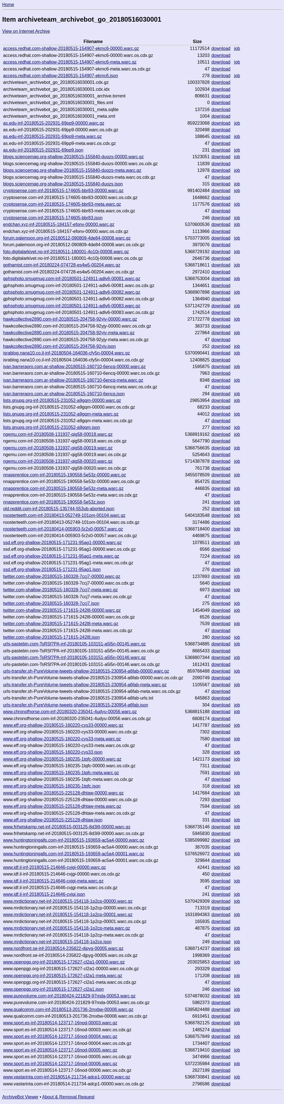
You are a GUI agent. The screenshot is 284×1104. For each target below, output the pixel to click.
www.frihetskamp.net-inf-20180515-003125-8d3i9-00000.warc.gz (66, 826)
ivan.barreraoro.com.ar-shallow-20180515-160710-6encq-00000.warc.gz (74, 366)
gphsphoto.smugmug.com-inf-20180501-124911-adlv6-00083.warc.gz (71, 305)
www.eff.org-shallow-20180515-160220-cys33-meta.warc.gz (62, 738)
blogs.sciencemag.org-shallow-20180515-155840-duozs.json (63, 184)
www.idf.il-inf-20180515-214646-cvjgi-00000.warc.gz (54, 867)
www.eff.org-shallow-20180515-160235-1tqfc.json (51, 786)
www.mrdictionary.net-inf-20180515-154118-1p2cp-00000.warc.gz (68, 901)
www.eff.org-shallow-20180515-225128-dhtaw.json (52, 820)
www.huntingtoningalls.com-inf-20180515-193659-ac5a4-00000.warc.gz (73, 840)
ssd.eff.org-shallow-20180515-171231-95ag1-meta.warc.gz (61, 556)
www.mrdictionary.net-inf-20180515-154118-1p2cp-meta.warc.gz (66, 928)
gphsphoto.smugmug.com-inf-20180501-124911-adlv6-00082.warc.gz (71, 292)
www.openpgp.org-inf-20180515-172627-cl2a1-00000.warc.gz (64, 962)
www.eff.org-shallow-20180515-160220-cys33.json (52, 752)
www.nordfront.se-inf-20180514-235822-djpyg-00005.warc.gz (63, 948)
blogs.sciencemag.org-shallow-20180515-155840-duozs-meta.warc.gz (72, 170)
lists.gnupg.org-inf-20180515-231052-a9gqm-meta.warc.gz (60, 414)
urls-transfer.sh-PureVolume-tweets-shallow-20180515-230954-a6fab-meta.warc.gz (85, 684)
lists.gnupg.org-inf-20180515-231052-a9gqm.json (51, 427)
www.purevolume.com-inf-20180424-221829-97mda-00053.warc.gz (69, 996)
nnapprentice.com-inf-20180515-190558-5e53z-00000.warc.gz (64, 474)
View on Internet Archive (26, 31)
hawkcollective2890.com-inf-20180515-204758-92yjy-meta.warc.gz (69, 332)
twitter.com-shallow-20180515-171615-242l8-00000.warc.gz (62, 610)
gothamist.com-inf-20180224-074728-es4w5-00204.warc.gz (61, 265)
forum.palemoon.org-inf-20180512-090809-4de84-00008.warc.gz (67, 238)
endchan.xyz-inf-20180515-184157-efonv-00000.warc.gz (58, 224)
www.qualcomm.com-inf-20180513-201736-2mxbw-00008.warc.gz (68, 1009)
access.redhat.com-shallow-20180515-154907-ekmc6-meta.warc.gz (69, 62)
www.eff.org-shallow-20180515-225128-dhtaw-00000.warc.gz (63, 793)
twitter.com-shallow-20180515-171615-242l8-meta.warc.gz (60, 623)
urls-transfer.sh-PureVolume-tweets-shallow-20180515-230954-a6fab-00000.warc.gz (86, 671)
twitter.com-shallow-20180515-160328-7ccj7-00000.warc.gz (61, 576)
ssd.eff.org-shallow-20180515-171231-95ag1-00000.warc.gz (62, 542)
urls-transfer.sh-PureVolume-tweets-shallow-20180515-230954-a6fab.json (75, 705)
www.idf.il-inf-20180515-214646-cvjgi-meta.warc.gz (53, 881)
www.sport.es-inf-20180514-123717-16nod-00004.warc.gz (60, 1036)
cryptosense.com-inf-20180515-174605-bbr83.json (52, 217)
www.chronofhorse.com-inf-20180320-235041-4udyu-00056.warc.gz (70, 711)
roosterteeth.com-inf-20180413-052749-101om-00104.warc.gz (64, 515)
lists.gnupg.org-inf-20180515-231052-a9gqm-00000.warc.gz (62, 400)
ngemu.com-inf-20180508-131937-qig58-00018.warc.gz (58, 434)
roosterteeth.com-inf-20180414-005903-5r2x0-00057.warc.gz (63, 529)
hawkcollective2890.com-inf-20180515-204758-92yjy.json (59, 346)
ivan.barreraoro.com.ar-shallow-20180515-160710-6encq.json (64, 393)
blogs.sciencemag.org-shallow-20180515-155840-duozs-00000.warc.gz (73, 156)
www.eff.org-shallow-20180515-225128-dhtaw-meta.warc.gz (62, 806)
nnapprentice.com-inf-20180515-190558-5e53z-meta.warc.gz (63, 488)
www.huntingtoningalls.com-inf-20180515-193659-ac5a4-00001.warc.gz (73, 853)
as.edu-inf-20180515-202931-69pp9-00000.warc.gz (53, 123)
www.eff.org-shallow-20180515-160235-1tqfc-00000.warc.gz (62, 759)
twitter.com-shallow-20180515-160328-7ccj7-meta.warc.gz (60, 589)
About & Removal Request (68, 1097)
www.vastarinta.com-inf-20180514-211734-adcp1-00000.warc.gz (66, 1077)
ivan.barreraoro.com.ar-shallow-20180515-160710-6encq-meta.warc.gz (73, 380)
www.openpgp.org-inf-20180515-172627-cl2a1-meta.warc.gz (62, 975)
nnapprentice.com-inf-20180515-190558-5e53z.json (54, 502)
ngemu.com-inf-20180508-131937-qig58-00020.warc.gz (58, 461)
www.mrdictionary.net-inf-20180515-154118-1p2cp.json (57, 941)
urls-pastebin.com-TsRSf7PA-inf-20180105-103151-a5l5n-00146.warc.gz (74, 657)
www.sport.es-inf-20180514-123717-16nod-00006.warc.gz (60, 1063)
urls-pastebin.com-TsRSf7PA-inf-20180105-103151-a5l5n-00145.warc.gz (74, 644)
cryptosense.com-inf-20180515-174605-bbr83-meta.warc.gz (62, 204)
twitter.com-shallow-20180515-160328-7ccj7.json (51, 603)
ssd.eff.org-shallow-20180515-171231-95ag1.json (52, 569)
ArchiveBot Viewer (20, 1097)
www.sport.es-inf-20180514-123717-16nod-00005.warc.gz (60, 1050)
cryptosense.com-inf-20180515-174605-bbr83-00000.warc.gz (63, 190)
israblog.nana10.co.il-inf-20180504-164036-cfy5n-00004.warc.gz (66, 353)
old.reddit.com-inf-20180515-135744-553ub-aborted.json (58, 508)
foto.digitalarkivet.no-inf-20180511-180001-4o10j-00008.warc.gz (66, 251)
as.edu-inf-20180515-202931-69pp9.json (43, 150)
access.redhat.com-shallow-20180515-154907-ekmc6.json (60, 75)
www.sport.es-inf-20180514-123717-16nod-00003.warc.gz (60, 1022)
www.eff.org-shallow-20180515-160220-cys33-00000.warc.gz (63, 725)
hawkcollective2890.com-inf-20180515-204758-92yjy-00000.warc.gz (70, 319)
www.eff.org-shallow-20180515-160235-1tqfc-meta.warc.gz (61, 772)
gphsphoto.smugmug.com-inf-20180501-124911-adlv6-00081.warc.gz (71, 278)
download (220, 48)
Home (8, 4)
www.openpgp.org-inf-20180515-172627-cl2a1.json (53, 989)
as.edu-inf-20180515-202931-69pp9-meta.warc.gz (52, 136)
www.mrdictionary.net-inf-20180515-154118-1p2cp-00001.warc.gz (68, 914)
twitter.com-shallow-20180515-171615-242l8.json (51, 637)
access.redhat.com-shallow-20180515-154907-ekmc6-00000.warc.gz (71, 48)
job (237, 48)
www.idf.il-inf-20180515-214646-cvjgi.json (44, 894)
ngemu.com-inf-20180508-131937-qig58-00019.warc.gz (58, 448)
